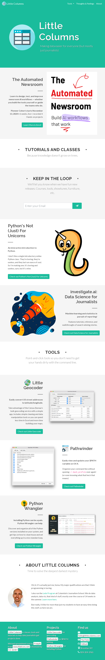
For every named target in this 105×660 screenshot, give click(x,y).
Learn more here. (49, 599)
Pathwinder (52, 639)
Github (84, 644)
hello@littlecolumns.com (89, 635)
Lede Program (49, 593)
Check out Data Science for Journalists (81, 333)
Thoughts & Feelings (85, 3)
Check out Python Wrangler (29, 546)
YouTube (85, 640)
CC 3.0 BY (12, 649)
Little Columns (13, 4)
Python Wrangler (54, 646)
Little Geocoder (54, 632)
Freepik (37, 643)
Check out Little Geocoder (29, 431)
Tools (70, 3)
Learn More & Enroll (32, 125)
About (99, 3)
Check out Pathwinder (74, 486)
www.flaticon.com (21, 646)
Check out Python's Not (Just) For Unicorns (29, 276)
